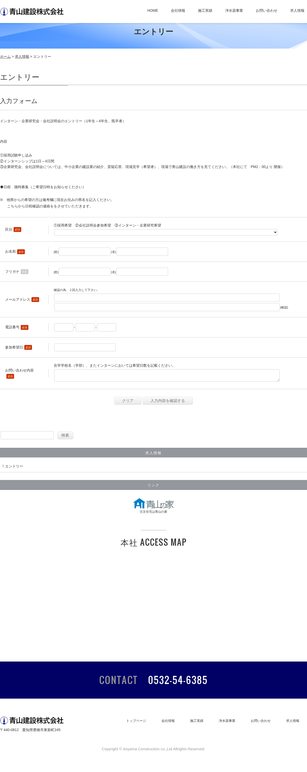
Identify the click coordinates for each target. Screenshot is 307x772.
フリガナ (12, 272)
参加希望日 (14, 347)
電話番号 (12, 327)
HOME (152, 10)
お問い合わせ (266, 10)
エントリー (14, 468)
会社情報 (178, 10)
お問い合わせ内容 (19, 371)
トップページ (136, 723)
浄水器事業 (234, 10)
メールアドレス (17, 299)
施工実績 (205, 10)
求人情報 (297, 10)
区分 (8, 229)
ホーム (5, 56)
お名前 (10, 251)
